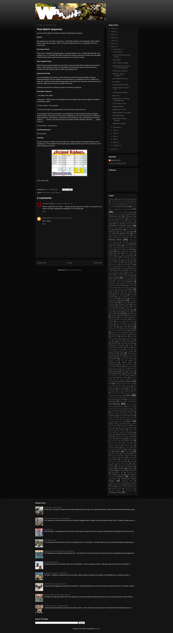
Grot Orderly (127, 311)
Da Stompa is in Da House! (53, 507)
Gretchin (118, 312)
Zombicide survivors (117, 485)
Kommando (123, 338)
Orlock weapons (131, 399)
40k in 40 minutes (119, 212)
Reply (44, 211)
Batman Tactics (125, 228)
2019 (113, 28)
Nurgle (131, 372)
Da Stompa (120, 274)
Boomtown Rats (114, 253)
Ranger (111, 410)
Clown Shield (113, 266)
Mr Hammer (115, 370)
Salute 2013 (130, 415)
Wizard (111, 474)
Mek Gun (131, 364)
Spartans (117, 432)
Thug (124, 455)
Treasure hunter (115, 461)
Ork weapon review (116, 393)
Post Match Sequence (120, 71)
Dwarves (111, 293)
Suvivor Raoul (126, 447)
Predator (111, 408)
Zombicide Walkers (122, 486)
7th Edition (130, 212)
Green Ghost (118, 310)
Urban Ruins (121, 465)
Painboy (133, 401)
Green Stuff (129, 310)
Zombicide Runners (129, 483)
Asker (132, 222)
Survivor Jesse (129, 442)
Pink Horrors (120, 406)
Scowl (131, 417)
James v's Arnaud (121, 325)
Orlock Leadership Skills (115, 397)
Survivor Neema (114, 446)
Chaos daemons (128, 261)
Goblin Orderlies (123, 306)
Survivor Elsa (128, 440)
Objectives (119, 373)
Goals (134, 304)
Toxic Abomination (120, 457)
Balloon (118, 223)
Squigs (121, 434)
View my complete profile (117, 163)
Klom (132, 336)
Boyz (131, 255)
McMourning (112, 364)
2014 (113, 44)
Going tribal (117, 60)
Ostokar (121, 401)
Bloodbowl (119, 247)
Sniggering (122, 429)
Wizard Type (119, 474)
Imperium (111, 323)
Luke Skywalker (113, 351)
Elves (110, 295)
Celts (118, 261)
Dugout (129, 289)
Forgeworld (123, 298)
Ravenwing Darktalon (129, 410)
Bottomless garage (119, 123)
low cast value (130, 349)
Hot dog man (119, 321)
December (116, 49)
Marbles (111, 357)
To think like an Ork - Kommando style (56, 606)
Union (126, 463)
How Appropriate (118, 115)
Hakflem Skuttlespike (117, 315)
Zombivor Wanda (114, 490)
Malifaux (113, 355)
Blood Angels (129, 237)
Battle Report (118, 230)
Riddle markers (128, 414)
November (116, 127)
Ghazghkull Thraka (124, 304)
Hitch (118, 319)
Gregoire (111, 311)
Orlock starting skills (117, 399)
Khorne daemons (123, 334)
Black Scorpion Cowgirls (123, 235)
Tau (110, 451)
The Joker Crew (114, 453)
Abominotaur (132, 218)
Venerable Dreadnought (125, 467)
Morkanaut (133, 368)
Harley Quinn (132, 315)
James (111, 325)
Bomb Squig (129, 251)
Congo (116, 268)
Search (124, 419)
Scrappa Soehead (114, 419)
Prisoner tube (121, 408)
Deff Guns (131, 285)
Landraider (114, 344)
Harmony (114, 317)
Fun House (133, 300)
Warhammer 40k (117, 472)
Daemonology (121, 276)
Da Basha (131, 270)
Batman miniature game (121, 226)
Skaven (128, 421)
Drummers (121, 289)
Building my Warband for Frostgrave (55, 573)
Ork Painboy (122, 389)
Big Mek (116, 233)
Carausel (123, 259)
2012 (113, 149)
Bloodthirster (119, 249)
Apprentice (119, 222)
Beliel (110, 233)
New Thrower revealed (120, 63)
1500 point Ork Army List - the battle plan (57, 518)
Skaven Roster (124, 425)
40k (134, 209)
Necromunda (113, 372)
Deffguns (119, 287)
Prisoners (131, 408)
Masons (113, 358)
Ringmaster (112, 415)
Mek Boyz (122, 364)
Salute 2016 (112, 417)
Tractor (122, 459)
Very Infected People (116, 468)
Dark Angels (114, 278)
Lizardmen (120, 347)
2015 (113, 41)
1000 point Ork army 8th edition (120, 201)
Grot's (134, 311)
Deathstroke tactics (114, 282)
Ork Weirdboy (117, 395)
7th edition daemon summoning (117, 214)
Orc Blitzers (117, 82)
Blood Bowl (45, 192)
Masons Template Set (116, 360)
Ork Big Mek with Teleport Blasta (119, 385)
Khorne (127, 332)
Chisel (134, 262)
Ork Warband (121, 391)
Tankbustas (130, 449)
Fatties (132, 295)
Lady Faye (129, 340)
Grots (112, 313)
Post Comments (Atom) (73, 270)
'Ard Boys (112, 199)
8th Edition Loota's (50, 540)
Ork (116, 383)
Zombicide (119, 476)
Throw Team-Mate (116, 455)
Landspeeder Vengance (117, 345)
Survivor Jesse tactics (115, 444)
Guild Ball (119, 313)
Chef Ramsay (125, 262)
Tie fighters (131, 455)
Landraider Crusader (127, 344)
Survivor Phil (128, 446)
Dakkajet (130, 276)
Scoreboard (123, 417)
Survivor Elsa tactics (115, 442)
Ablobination (129, 216)
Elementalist (121, 293)
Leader (131, 345)
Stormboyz (121, 438)
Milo (116, 366)
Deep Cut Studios (128, 283)
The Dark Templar (48, 203)
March (115, 142)
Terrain (117, 451)
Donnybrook (128, 287)
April (115, 139)
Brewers (111, 257)
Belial (131, 232)
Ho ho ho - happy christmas (118, 75)
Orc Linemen (123, 377)
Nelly (123, 372)
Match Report (127, 362)
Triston (125, 461)
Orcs (110, 383)
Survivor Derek (132, 438)
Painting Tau (48, 529)
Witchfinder (130, 472)
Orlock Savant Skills (130, 397)
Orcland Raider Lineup (120, 85)
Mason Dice (120, 356)
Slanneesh (115, 427)
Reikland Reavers (114, 414)
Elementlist (131, 293)
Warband (112, 470)
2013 (113, 47)
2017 (113, 34)
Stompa (131, 436)
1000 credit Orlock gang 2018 (126, 199)
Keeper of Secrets (116, 332)
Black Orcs (116, 96)
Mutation (124, 370)
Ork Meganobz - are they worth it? (55, 584)
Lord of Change (119, 349)
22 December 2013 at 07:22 (64, 203)
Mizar (121, 366)
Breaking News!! (118, 106)
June (115, 133)
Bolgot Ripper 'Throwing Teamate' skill (121, 99)
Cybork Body (121, 270)
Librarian (111, 347)
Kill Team (133, 334)
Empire (117, 295)
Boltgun (119, 251)
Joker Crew (112, 327)
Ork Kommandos (124, 387)
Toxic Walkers (113, 459)
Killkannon (124, 336)
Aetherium (131, 220)
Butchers (114, 259)
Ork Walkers (112, 391)
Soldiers (111, 431)
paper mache (130, 404)
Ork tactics (131, 389)
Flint (116, 298)
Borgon (127, 253)
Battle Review (130, 229)
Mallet (121, 355)
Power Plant (130, 406)
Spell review (112, 434)
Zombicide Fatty (127, 481)
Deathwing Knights (114, 283)
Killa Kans (114, 336)
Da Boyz (111, 272)
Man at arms (130, 355)
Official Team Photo (119, 109)
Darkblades (119, 280)
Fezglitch (111, 297)
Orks (128, 395)
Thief (134, 453)
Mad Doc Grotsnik (127, 351)
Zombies (133, 486)
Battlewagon (112, 232)
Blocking (119, 237)
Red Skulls (115, 412)
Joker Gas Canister (128, 329)
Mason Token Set (131, 356)
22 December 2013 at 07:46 (63, 218)
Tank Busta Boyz (118, 449)
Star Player (128, 434)
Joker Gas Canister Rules (116, 330)
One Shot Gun (129, 373)
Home (70, 263)
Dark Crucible (127, 278)
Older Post (98, 263)
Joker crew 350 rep (114, 328)
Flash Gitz (120, 296)
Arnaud (127, 222)
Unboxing (117, 463)
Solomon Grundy (121, 431)
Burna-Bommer (132, 257)
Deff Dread (121, 285)
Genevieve (124, 302)
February (116, 145)
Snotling (131, 429)
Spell (132, 433)
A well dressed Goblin (120, 92)
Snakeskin (112, 429)
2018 (113, 32)
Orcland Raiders (55, 192)
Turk (110, 463)
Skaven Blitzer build (115, 423)
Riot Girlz (121, 415)
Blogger (97, 628)
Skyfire (134, 425)
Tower (110, 457)
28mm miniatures (123, 206)
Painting (115, 403)
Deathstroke (129, 280)
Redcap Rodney (127, 412)
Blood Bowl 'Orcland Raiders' (120, 119)
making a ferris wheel (116, 353)
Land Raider (121, 342)
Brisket (123, 257)
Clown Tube (123, 266)
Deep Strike (112, 285)
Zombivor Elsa (116, 488)
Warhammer (132, 470)
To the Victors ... (118, 52)
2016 (113, 37)
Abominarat (112, 218)
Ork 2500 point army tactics (126, 383)
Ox (127, 401)
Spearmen (125, 432)
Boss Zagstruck (121, 255)
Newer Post (41, 263)
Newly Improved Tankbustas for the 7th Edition (59, 551)
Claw (122, 264)
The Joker (128, 451)
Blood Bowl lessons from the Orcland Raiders (121, 67)
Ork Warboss (132, 391)
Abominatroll (122, 218)
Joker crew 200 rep (126, 327)
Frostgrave (122, 300)
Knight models (113, 338)
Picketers (111, 406)
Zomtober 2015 (115, 492)
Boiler (126, 249)
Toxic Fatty (131, 457)
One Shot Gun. (113, 375)
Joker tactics (131, 330)
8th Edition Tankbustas (51, 562)
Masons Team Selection (127, 358)
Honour (125, 319)
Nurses (111, 373)
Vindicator (130, 468)
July (114, 130)
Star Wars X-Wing (120, 436)
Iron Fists (119, 323)
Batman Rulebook (114, 228)
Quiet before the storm (120, 78)
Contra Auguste (124, 268)
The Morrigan (126, 453)
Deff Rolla (112, 287)
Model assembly (129, 366)
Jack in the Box (129, 323)
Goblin (113, 306)
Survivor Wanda (114, 447)
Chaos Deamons (113, 262)
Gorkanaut (118, 308)
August (111, 224)
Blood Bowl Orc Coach (122, 244)
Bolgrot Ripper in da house (122, 112)
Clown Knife (130, 264)
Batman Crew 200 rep (129, 224)
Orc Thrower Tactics (119, 103)
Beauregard (123, 231)
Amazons (111, 222)
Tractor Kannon (131, 459)
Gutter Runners (131, 313)
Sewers (120, 421)
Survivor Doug (115, 440)
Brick (117, 257)
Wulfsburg (129, 474)
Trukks (132, 461)
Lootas (128, 347)
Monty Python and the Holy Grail (118, 368)
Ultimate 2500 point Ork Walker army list (57, 595)
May (114, 136)
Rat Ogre (117, 410)
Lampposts (112, 342)
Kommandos (118, 340)
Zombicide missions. (114, 483)
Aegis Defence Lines (118, 220)
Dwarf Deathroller (114, 291)
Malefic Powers (131, 353)
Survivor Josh (129, 444)
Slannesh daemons (127, 427)
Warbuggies (122, 470)
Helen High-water (124, 317)
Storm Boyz (112, 438)
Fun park (114, 302)
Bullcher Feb (46, 218)
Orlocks (113, 401)
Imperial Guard (130, 321)
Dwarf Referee (128, 291)
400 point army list (123, 209)
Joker (131, 325)
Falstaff (124, 295)
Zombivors (129, 490)
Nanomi (132, 370)
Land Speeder (131, 342)
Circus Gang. (114, 264)
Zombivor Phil (129, 488)
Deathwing (128, 282)
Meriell (110, 366)
